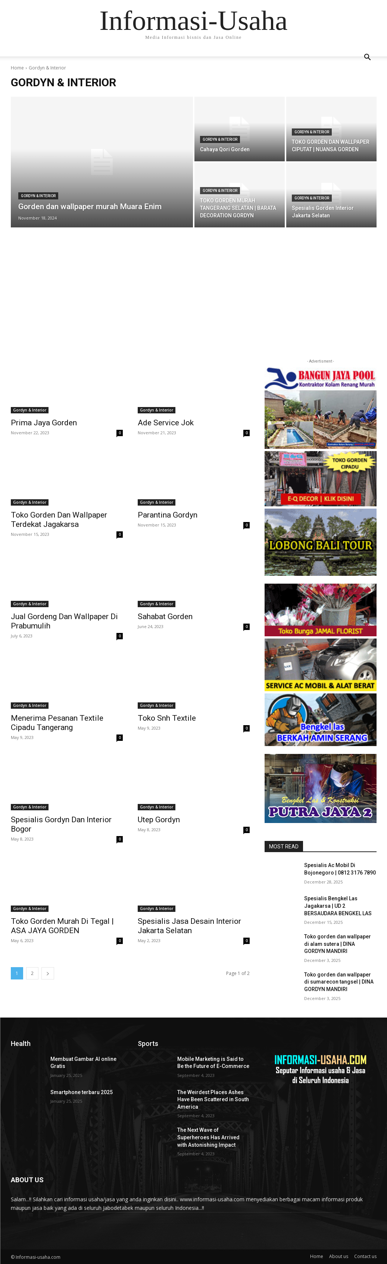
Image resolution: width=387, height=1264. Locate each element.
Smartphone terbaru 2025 (81, 1092)
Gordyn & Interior (38, 196)
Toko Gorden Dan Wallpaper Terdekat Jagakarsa (59, 519)
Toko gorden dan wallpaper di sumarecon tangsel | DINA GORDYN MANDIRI (339, 982)
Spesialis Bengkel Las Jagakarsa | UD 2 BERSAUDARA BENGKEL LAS (338, 905)
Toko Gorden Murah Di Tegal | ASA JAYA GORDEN (62, 926)
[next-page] (47, 973)
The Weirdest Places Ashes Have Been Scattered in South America (213, 1099)
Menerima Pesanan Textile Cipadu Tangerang (57, 723)
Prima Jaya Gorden (44, 422)
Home (17, 68)
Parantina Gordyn (167, 514)
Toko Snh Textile (167, 718)
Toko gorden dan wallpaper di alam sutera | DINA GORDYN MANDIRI (337, 944)
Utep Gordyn (159, 819)
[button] (368, 58)
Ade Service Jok (166, 422)
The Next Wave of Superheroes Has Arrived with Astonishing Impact (208, 1137)
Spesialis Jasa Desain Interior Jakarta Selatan (189, 926)
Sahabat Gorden (165, 616)
